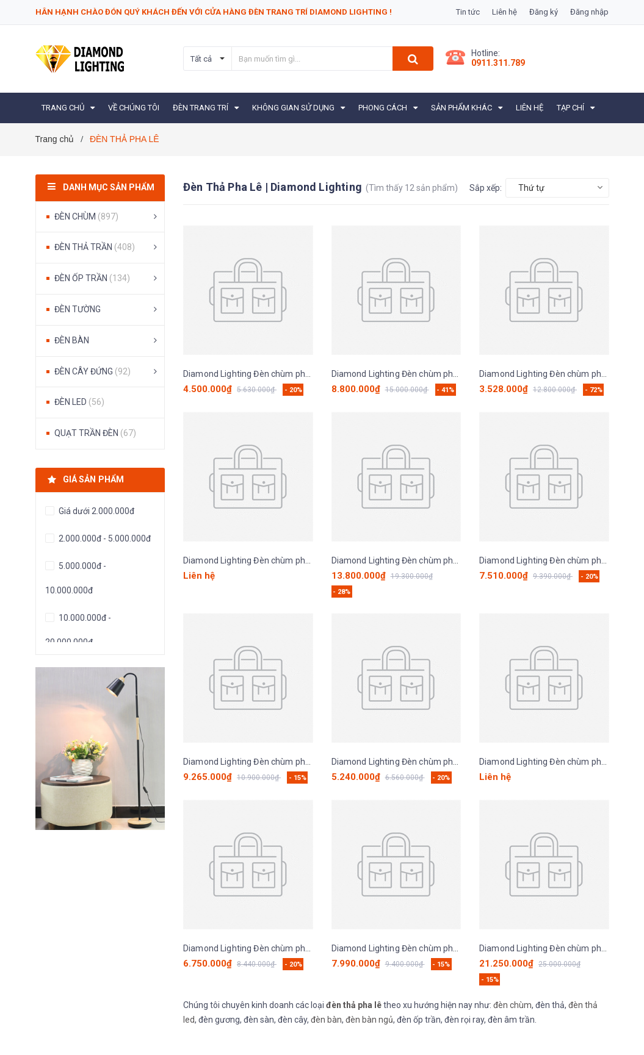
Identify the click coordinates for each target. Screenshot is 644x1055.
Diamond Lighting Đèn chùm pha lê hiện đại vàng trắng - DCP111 (456, 948)
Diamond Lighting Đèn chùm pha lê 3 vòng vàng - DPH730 (295, 374)
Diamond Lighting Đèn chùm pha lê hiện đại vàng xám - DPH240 (306, 560)
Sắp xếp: (485, 188)
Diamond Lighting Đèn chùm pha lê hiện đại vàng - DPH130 (445, 560)
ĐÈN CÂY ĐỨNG (92, 371)
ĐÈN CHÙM (86, 216)
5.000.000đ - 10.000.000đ (75, 578)
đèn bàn (326, 1020)
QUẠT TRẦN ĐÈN (95, 433)
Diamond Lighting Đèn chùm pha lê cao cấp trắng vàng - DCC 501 (458, 762)
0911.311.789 (498, 63)
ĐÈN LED (79, 402)
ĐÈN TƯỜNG (77, 309)
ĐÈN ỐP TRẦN (92, 278)
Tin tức (468, 11)
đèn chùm (512, 1005)
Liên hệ (504, 11)
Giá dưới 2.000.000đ (95, 511)
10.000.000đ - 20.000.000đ (78, 630)
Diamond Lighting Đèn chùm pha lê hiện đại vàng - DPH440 (445, 374)
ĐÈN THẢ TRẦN (94, 247)
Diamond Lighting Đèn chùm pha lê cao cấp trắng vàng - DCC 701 (309, 948)
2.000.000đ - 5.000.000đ (104, 538)
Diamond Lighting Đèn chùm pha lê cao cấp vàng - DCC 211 (298, 762)
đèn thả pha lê (354, 1005)
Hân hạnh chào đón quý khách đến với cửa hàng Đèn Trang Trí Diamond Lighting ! (213, 11)
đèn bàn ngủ (369, 1020)
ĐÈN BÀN (71, 340)
